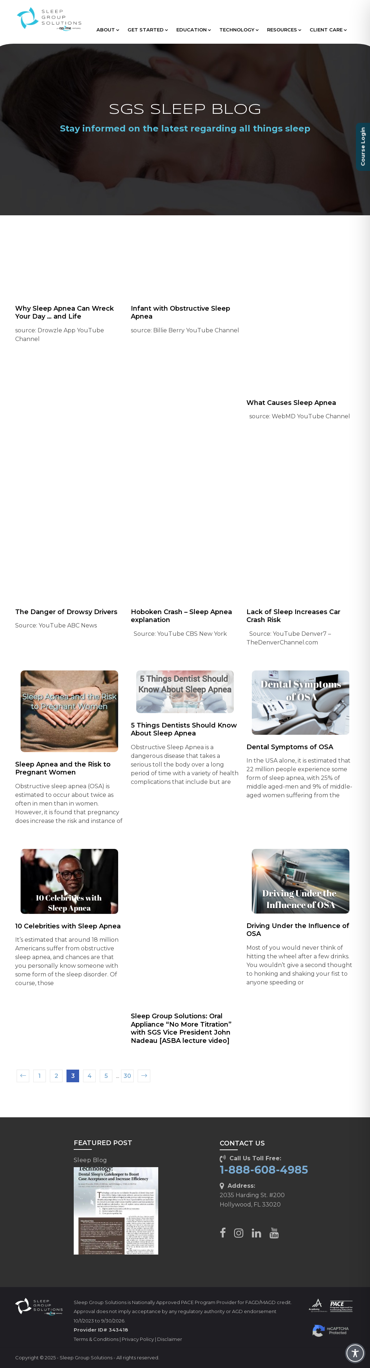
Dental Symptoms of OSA (289, 747)
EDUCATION (193, 30)
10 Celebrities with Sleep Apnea (68, 926)
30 (127, 1076)
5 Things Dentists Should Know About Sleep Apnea (184, 729)
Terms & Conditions (96, 1339)
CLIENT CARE (328, 30)
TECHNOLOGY (238, 30)
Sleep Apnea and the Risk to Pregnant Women (63, 768)
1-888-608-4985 (264, 1170)
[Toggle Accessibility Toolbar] (355, 1353)
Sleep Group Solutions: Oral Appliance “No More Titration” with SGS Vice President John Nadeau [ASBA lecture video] (181, 1028)
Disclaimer (169, 1339)
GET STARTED (148, 30)
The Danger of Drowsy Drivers (66, 612)
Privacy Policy (138, 1339)
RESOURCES (284, 30)
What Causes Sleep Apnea (291, 403)
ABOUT (107, 30)
